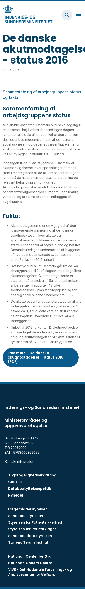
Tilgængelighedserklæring (32, 475)
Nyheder (15, 495)
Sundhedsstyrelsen (25, 515)
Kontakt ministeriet (19, 461)
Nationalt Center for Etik (29, 556)
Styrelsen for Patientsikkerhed (35, 522)
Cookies (15, 481)
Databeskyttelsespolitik (29, 488)
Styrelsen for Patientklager (32, 529)
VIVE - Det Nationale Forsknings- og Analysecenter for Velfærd (40, 572)
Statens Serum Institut (28, 542)
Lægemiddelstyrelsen (28, 509)
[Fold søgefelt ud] (66, 15)
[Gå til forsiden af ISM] (26, 15)
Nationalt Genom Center (30, 563)
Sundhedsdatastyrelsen (30, 535)
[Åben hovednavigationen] (80, 15)
